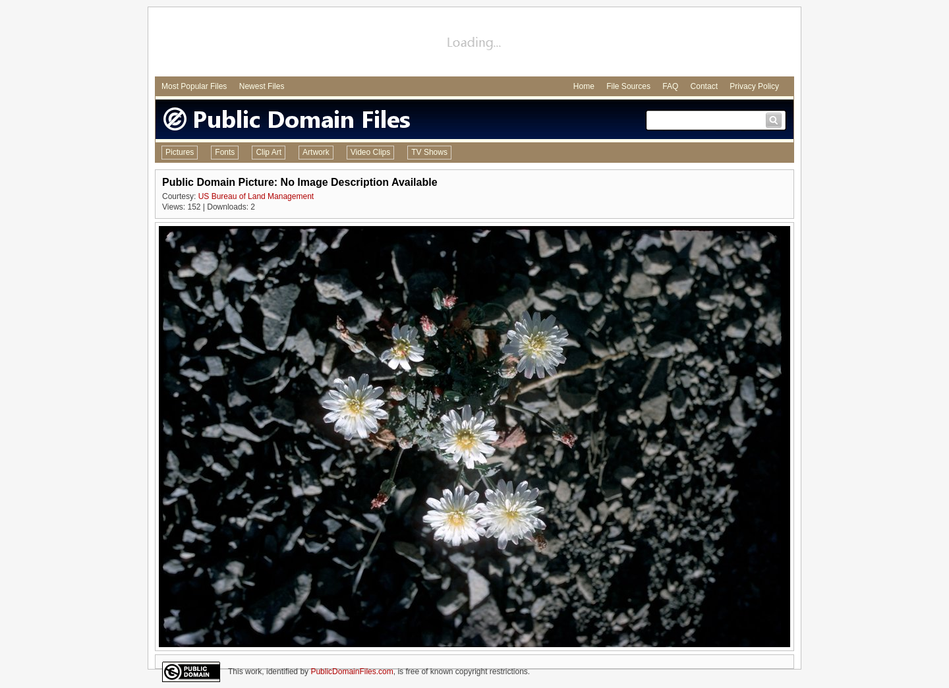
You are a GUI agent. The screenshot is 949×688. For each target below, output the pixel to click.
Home (583, 86)
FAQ (670, 86)
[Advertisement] (474, 43)
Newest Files (262, 86)
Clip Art (268, 152)
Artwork (316, 152)
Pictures (179, 152)
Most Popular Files (194, 86)
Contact (704, 86)
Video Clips (370, 152)
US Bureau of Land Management (256, 196)
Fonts (225, 152)
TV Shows (429, 152)
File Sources (628, 86)
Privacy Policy (754, 86)
